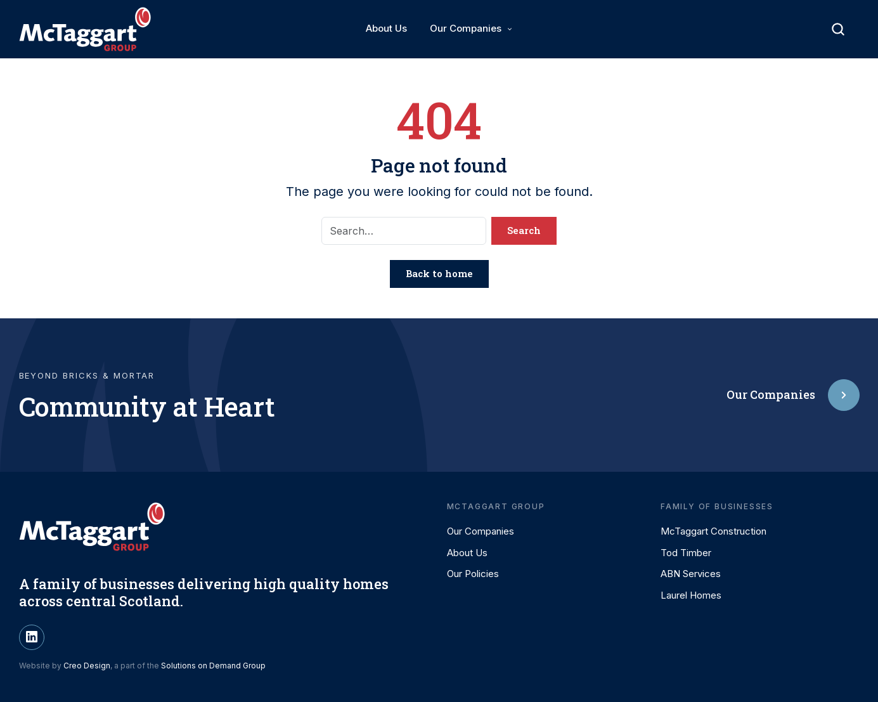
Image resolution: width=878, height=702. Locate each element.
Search (524, 230)
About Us (386, 28)
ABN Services (691, 574)
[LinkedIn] (31, 637)
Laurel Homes (691, 595)
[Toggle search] (838, 29)
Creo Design (86, 665)
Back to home (439, 273)
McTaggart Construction (713, 531)
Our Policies (473, 574)
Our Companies (465, 28)
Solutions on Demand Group (213, 665)
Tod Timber (686, 553)
